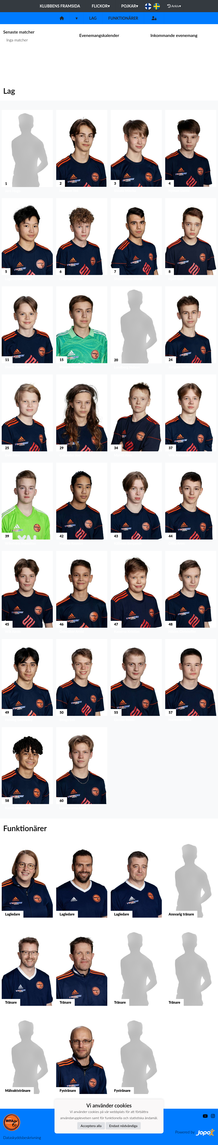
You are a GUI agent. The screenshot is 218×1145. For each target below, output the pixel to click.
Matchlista (14, 56)
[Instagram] (211, 1116)
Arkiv (174, 6)
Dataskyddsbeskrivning (22, 1137)
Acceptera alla (91, 1126)
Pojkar (129, 6)
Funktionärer (123, 18)
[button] (27, 152)
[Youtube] (203, 1116)
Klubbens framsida (60, 6)
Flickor (101, 6)
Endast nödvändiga (123, 1126)
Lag (93, 18)
